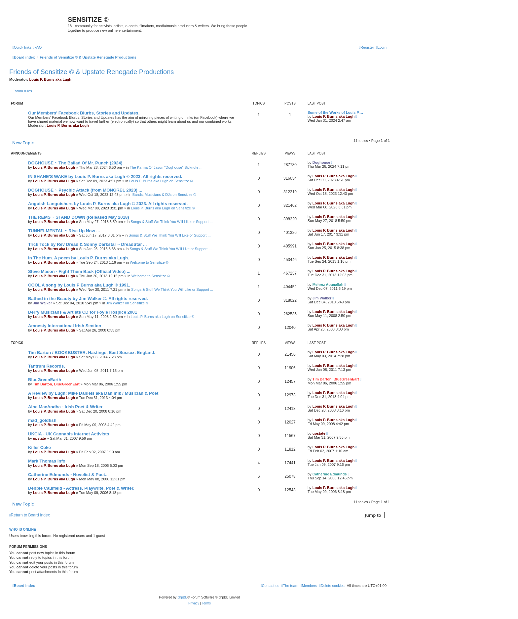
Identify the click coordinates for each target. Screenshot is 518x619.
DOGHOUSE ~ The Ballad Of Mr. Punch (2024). (76, 162)
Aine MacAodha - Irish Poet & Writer (65, 406)
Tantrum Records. (46, 366)
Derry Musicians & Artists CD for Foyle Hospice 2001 (82, 312)
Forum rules (22, 91)
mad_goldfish (42, 420)
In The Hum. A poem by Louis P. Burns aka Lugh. (78, 257)
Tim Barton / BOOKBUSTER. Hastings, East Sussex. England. (91, 352)
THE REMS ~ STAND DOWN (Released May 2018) (78, 217)
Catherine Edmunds (330, 474)
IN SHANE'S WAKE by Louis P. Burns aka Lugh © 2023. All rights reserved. (105, 176)
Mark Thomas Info (46, 461)
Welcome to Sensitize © (149, 262)
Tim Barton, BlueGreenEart (56, 384)
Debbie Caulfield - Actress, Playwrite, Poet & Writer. (81, 488)
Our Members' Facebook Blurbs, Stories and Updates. (83, 113)
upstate (39, 438)
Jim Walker (42, 303)
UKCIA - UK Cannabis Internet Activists (68, 433)
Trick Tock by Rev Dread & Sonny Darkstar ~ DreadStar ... (87, 244)
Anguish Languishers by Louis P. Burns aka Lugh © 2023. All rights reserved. (108, 203)
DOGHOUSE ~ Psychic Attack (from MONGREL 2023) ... (85, 190)
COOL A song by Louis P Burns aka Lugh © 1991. (79, 285)
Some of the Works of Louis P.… (335, 112)
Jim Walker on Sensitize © (127, 303)
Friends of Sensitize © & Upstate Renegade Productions (91, 71)
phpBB (182, 597)
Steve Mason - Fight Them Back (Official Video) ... (79, 271)
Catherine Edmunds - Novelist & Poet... (68, 474)
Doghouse (321, 162)
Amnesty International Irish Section (64, 325)
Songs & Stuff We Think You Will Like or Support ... (171, 222)
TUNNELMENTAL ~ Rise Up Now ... (64, 230)
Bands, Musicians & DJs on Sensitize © (164, 195)
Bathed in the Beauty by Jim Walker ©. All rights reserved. (88, 298)
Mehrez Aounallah (328, 285)
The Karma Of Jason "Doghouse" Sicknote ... (166, 167)
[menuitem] (37, 47)
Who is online (22, 529)
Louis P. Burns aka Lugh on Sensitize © (161, 181)
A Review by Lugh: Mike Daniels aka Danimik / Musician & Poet (93, 393)
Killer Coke (39, 447)
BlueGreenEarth (44, 379)
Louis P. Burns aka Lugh (50, 79)
